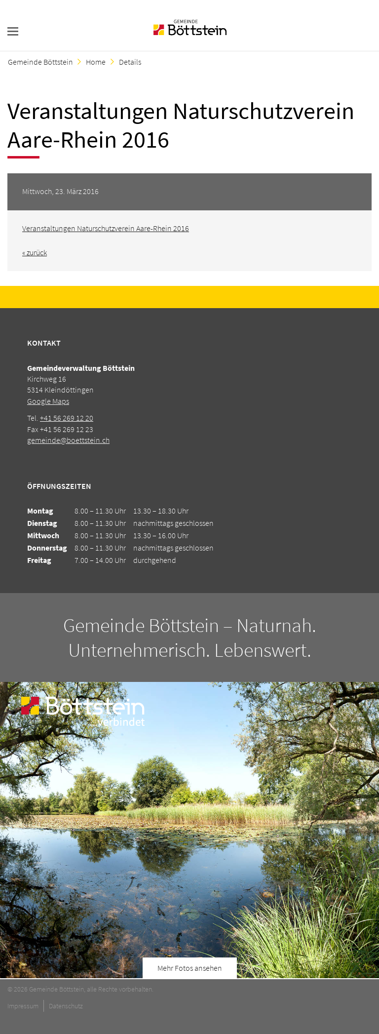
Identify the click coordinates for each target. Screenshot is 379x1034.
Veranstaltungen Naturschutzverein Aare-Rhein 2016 (105, 228)
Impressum (22, 1005)
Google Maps (48, 401)
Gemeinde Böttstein (40, 62)
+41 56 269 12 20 (66, 418)
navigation (13, 31)
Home (96, 62)
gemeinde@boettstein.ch (68, 440)
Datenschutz (66, 1005)
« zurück (34, 252)
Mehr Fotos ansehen (189, 968)
